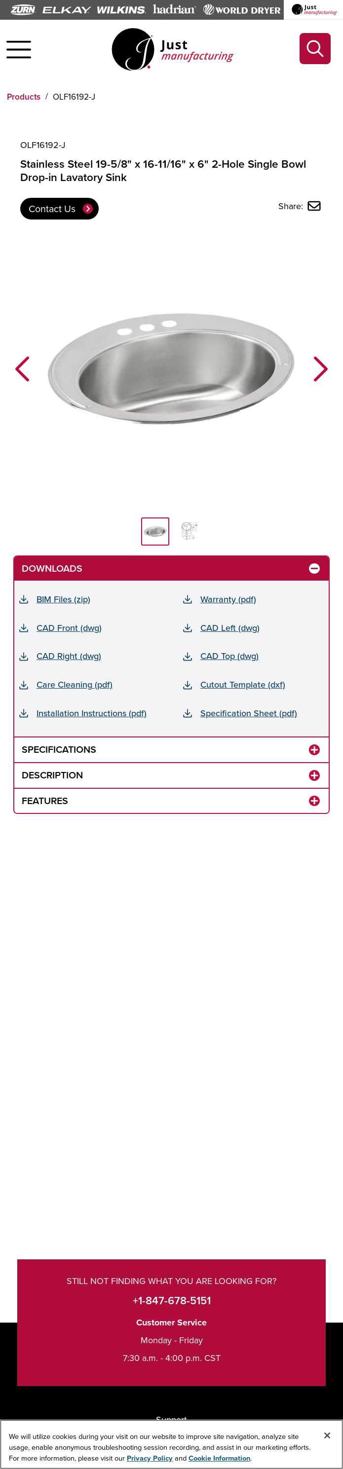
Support (171, 1419)
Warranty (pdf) (228, 599)
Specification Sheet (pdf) (248, 713)
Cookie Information (219, 1458)
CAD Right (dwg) (69, 656)
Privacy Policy (150, 1458)
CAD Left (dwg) (230, 628)
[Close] (327, 1436)
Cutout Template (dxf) (242, 684)
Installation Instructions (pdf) (92, 713)
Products (23, 97)
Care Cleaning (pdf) (75, 684)
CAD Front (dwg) (69, 628)
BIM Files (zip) (63, 599)
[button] (22, 369)
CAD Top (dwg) (229, 656)
